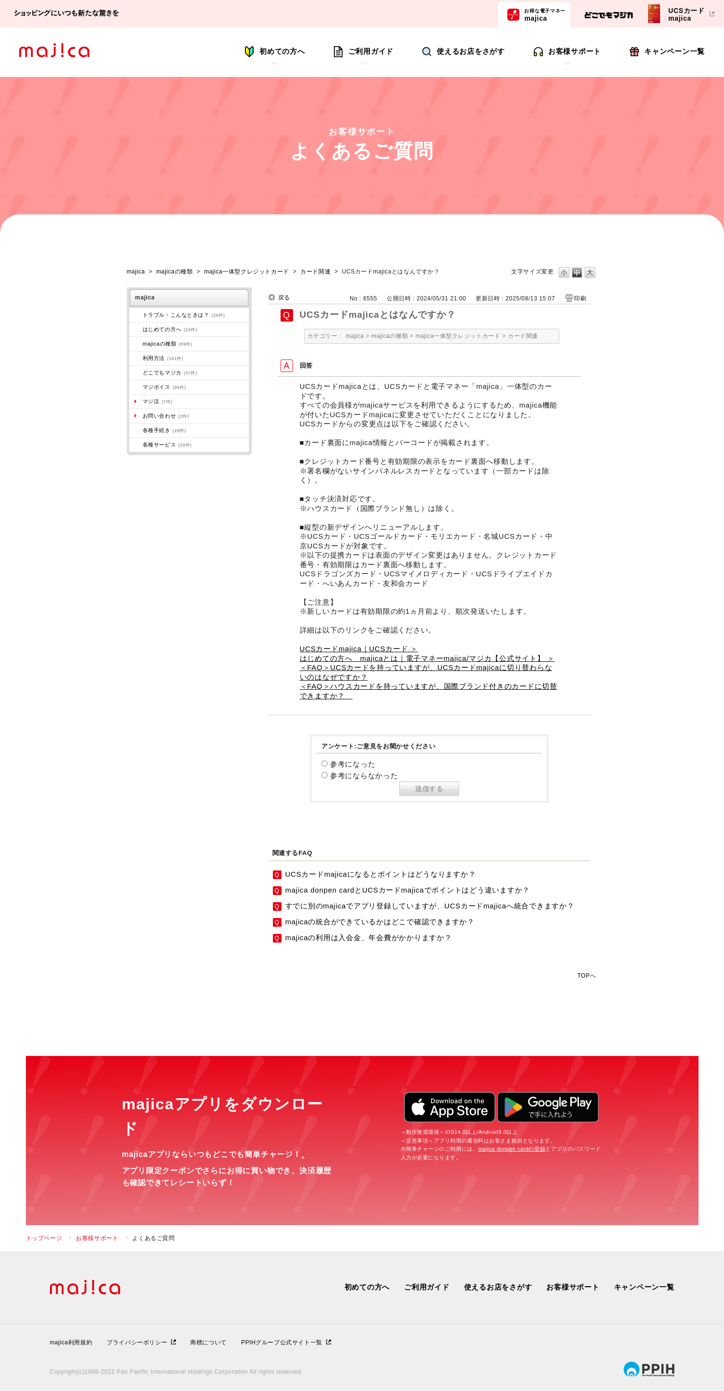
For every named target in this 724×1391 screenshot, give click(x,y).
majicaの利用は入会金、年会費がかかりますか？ (368, 937)
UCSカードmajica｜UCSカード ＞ (359, 649)
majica (544, 14)
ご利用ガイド (371, 51)
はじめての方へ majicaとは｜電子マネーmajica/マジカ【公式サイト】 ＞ (427, 658)
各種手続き (164, 430)
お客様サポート (574, 51)
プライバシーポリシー (137, 1342)
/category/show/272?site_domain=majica (136, 430)
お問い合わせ (166, 416)
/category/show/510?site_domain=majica (136, 444)
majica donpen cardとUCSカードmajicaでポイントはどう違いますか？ (407, 890)
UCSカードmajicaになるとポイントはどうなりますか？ (380, 874)
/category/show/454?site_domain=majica (136, 387)
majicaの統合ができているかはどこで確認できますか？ (380, 922)
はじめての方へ (170, 329)
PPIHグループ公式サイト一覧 (281, 1342)
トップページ (44, 1238)
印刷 (580, 298)
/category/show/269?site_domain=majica (136, 329)
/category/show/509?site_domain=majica (136, 358)
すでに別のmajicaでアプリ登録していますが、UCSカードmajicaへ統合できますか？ (430, 906)
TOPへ (586, 975)
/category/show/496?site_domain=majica (136, 372)
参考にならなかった (364, 775)
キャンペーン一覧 (674, 51)
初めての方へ (282, 51)
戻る (284, 297)
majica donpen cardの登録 (511, 1149)
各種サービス (167, 444)
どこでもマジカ (170, 372)
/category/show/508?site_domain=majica (136, 343)
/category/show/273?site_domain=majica (136, 314)
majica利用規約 (71, 1342)
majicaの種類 (174, 271)
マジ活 (157, 401)
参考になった (353, 764)
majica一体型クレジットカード (246, 271)
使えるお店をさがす (471, 51)
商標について (208, 1342)
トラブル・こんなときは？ (184, 315)
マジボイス (164, 387)
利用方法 (163, 358)
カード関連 (315, 271)
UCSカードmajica (686, 14)
